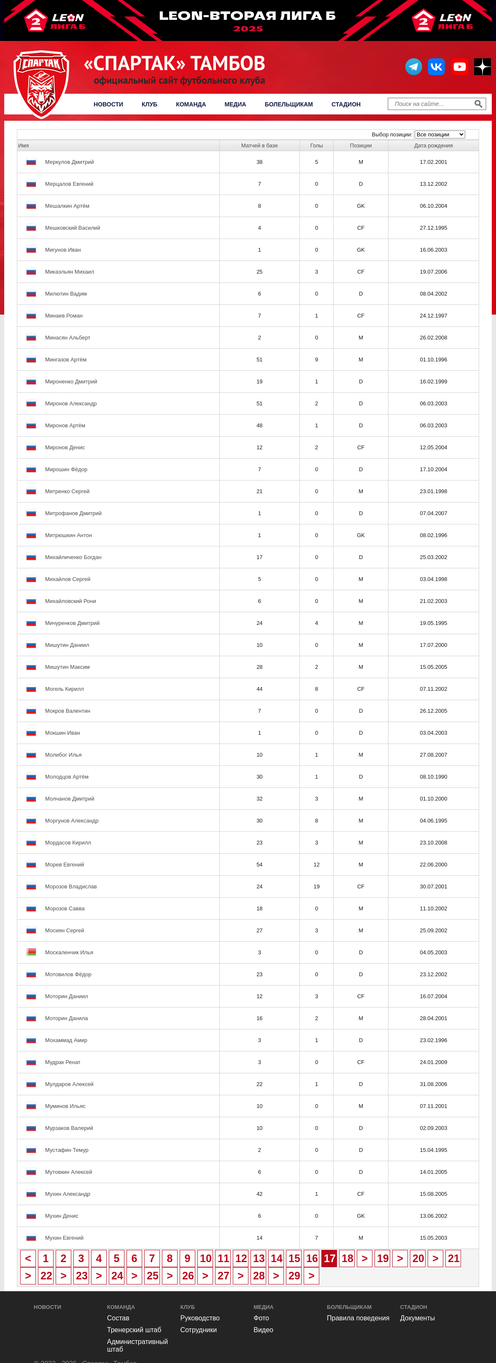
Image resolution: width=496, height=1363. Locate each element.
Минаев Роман (64, 315)
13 (259, 1258)
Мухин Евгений (64, 1238)
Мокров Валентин (67, 711)
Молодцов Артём (67, 777)
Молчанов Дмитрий (69, 799)
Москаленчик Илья (69, 952)
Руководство (200, 1318)
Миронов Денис (65, 447)
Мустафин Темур (67, 1150)
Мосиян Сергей (64, 930)
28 (259, 1276)
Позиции (361, 145)
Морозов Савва (65, 908)
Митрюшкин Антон (68, 535)
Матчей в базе (259, 145)
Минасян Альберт (67, 337)
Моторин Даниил (66, 996)
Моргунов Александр (72, 820)
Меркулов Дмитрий (69, 162)
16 (312, 1258)
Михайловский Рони (70, 601)
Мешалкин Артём (67, 206)
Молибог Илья (63, 755)
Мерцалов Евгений (69, 184)
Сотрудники (199, 1329)
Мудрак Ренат (63, 1062)
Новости (108, 104)
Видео (263, 1329)
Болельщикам (289, 104)
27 (223, 1276)
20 (418, 1258)
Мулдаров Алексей (69, 1084)
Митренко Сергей (67, 491)
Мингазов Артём (65, 359)
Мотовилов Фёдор (68, 974)
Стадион (346, 104)
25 (153, 1276)
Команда (191, 104)
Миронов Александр (71, 403)
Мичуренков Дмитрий (72, 623)
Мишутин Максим (67, 667)
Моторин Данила (66, 1018)
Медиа (235, 104)
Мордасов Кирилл (68, 842)
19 (383, 1258)
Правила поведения (358, 1318)
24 (117, 1276)
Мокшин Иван (62, 733)
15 (294, 1258)
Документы (417, 1318)
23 (82, 1276)
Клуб (149, 104)
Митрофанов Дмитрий (73, 513)
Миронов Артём (65, 425)
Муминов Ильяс (65, 1106)
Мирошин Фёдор (66, 469)
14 (277, 1258)
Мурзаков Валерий (69, 1128)
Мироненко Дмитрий (71, 381)
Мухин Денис (61, 1216)
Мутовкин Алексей (68, 1172)
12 (241, 1258)
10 (206, 1258)
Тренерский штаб (134, 1329)
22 (46, 1276)
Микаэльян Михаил (69, 272)
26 (188, 1276)
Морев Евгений (64, 864)
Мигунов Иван (63, 250)
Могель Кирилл (64, 689)
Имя (23, 145)
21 (454, 1258)
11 (223, 1258)
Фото (261, 1318)
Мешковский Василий (72, 228)
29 (294, 1276)
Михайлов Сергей (67, 579)
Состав (118, 1318)
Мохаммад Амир (66, 1040)
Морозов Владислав (71, 886)
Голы (316, 145)
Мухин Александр (67, 1194)
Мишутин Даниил (67, 645)
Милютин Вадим (66, 294)
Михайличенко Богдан (73, 557)
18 (347, 1258)
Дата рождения (433, 145)
